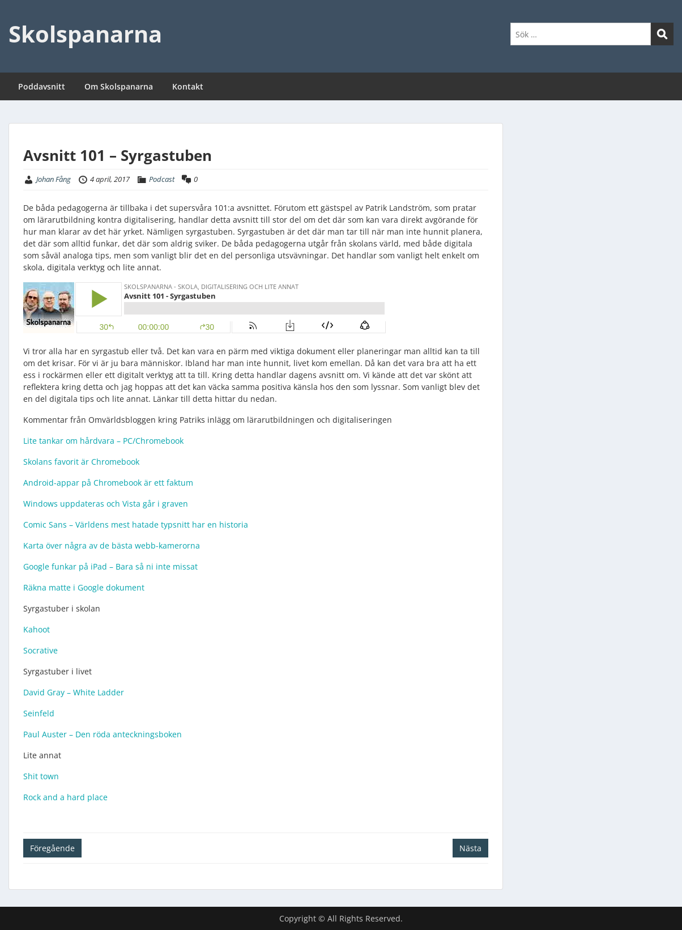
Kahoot (36, 629)
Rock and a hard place (65, 797)
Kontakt (187, 86)
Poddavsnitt (41, 86)
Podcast (161, 179)
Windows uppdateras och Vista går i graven (105, 503)
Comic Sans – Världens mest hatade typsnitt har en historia (135, 524)
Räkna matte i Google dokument (83, 587)
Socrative (40, 650)
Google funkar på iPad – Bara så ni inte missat (110, 566)
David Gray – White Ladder (73, 692)
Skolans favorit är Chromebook (81, 461)
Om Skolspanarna (118, 86)
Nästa (470, 848)
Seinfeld (38, 713)
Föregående (52, 848)
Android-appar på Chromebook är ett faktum (108, 482)
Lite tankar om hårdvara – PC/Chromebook (103, 440)
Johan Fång (53, 179)
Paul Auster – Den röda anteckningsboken (102, 734)
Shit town (41, 776)
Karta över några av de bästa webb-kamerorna (112, 545)
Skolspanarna (85, 33)
